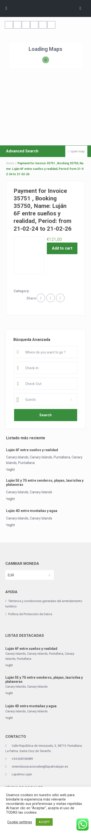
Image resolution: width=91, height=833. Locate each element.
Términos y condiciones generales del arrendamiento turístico (43, 603)
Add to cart (62, 248)
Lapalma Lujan (22, 774)
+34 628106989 (22, 759)
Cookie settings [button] (19, 822)
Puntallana (62, 457)
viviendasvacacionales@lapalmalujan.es (40, 766)
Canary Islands (17, 492)
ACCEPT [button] (44, 822)
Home (10, 163)
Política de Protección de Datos (30, 614)
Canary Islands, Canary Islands (29, 457)
